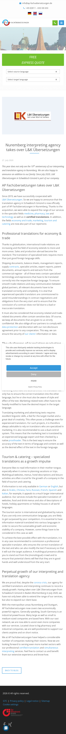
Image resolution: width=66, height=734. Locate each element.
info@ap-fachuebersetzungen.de (37, 3)
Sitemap (45, 700)
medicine (28, 213)
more (34, 380)
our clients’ (30, 333)
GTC (5, 700)
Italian (5, 493)
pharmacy (40, 213)
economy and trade (22, 220)
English (54, 486)
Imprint (30, 387)
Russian (36, 489)
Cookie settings (10, 704)
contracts (14, 266)
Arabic (12, 489)
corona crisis (40, 582)
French (44, 489)
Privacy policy (17, 700)
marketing (38, 220)
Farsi (28, 489)
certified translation (29, 647)
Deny (33, 374)
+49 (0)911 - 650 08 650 (37, 8)
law (47, 213)
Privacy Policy (37, 387)
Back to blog (11, 670)
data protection (10, 326)
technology (7, 216)
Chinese (21, 489)
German (43, 486)
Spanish (53, 489)
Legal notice (32, 700)
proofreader (15, 440)
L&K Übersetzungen (12, 199)
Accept (33, 367)
